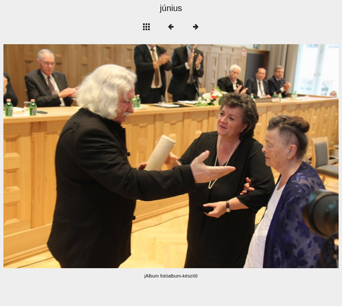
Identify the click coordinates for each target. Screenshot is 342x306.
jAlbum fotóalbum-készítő (171, 275)
